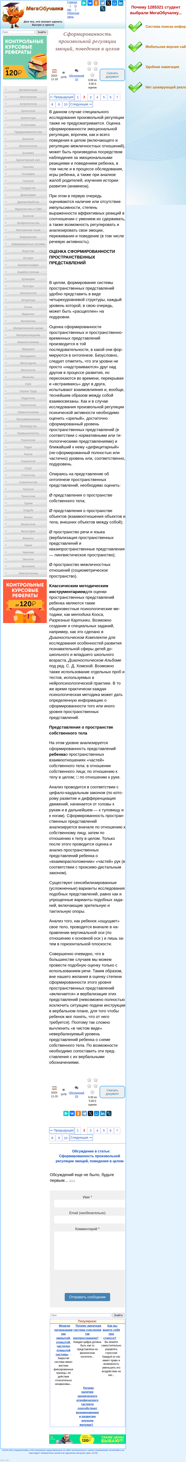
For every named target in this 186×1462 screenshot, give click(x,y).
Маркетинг (28, 314)
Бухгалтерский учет (28, 160)
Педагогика (28, 398)
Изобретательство (28, 223)
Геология (28, 181)
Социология (28, 461)
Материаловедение (28, 335)
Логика (28, 307)
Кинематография (28, 265)
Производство (28, 426)
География (28, 174)
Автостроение (28, 97)
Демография (28, 195)
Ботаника (28, 153)
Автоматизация (28, 90)
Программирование (28, 419)
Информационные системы (28, 244)
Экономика (28, 566)
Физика (28, 517)
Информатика (28, 237)
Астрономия (28, 125)
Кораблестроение (28, 272)
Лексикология (28, 293)
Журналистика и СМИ (28, 209)
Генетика (28, 167)
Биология (28, 139)
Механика (28, 377)
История (28, 258)
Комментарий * (87, 1229)
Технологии (28, 496)
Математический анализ (28, 328)
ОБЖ (28, 384)
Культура (28, 286)
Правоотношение (28, 412)
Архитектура (28, 118)
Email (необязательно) (87, 1213)
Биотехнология (28, 146)
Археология (28, 111)
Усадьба (28, 510)
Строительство (28, 482)
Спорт (28, 468)
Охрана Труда (28, 391)
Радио (28, 447)
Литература (28, 300)
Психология (28, 440)
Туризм (28, 503)
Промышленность (28, 433)
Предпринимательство (28, 132)
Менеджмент (28, 356)
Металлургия (28, 363)
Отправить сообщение (87, 1297)
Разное (28, 454)
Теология (28, 489)
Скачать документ (112, 74)
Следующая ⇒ (81, 104)
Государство (28, 188)
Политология (28, 405)
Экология (28, 559)
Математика (28, 321)
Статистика (28, 475)
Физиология (28, 524)
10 (66, 104)
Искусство (28, 251)
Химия (28, 545)
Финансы (28, 538)
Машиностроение (28, 342)
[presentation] (87, 1282)
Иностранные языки (28, 230)
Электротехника (28, 573)
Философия (28, 531)
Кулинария (28, 279)
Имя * (87, 1197)
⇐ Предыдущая (61, 97)
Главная (72, 2)
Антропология (28, 104)
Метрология (28, 370)
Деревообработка (28, 202)
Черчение (28, 552)
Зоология (28, 216)
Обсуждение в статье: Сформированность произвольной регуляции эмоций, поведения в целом (90, 1156)
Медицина (28, 349)
